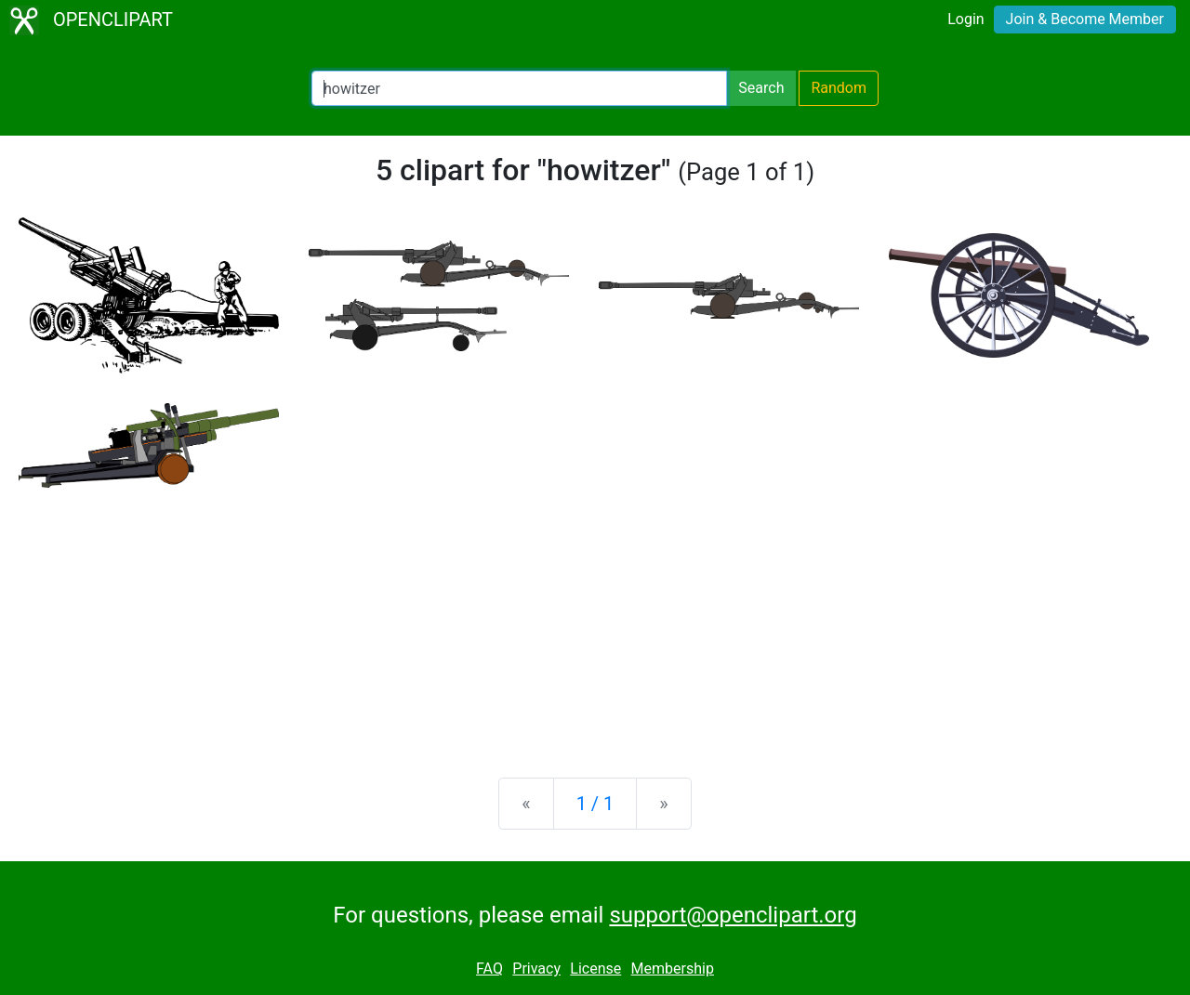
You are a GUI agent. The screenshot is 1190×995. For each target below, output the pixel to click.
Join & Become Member (1085, 19)
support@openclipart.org (732, 915)
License (595, 968)
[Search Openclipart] (519, 88)
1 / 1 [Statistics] (595, 803)
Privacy (536, 968)
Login (965, 19)
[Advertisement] (595, 618)
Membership (672, 968)
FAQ (489, 968)
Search (761, 88)
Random (838, 88)
